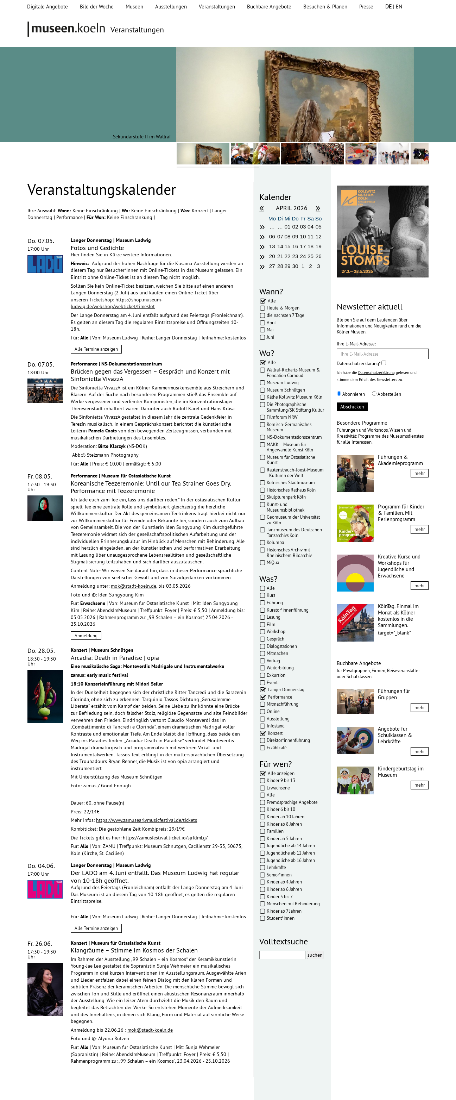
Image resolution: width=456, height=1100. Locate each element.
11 (311, 236)
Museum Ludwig (283, 382)
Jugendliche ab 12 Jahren (291, 853)
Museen (134, 6)
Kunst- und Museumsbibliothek (285, 507)
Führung (275, 602)
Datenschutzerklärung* (361, 363)
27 (272, 266)
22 (287, 256)
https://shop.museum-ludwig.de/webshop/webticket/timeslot (117, 303)
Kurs (271, 595)
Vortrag (273, 660)
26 (319, 256)
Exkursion (276, 675)
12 (319, 236)
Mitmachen (277, 653)
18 (311, 246)
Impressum (120, 1091)
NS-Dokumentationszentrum (294, 437)
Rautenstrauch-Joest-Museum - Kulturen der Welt (295, 472)
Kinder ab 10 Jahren (285, 816)
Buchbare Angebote (269, 6)
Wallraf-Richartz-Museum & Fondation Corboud (293, 372)
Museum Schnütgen (286, 390)
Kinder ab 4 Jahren (284, 882)
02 (295, 227)
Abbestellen (386, 394)
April (271, 322)
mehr (419, 473)
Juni (270, 337)
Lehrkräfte (276, 867)
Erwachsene (278, 787)
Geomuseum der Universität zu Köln (293, 519)
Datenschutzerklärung (376, 372)
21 (280, 256)
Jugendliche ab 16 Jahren (291, 860)
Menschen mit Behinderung (293, 903)
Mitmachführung (282, 704)
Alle (272, 301)
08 (287, 236)
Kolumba (275, 542)
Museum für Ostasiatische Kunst (291, 459)
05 (319, 227)
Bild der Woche (97, 6)
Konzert (201, 210)
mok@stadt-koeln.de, (134, 586)
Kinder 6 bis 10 (281, 809)
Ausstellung (278, 718)
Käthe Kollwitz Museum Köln (294, 397)
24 (303, 256)
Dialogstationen (282, 646)
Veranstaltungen (217, 6)
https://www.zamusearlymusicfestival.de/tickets (146, 820)
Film (271, 624)
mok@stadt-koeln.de (150, 1030)
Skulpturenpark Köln (286, 497)
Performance (70, 217)
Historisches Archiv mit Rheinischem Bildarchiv (289, 552)
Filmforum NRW (282, 417)
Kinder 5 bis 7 (280, 896)
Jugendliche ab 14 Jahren (291, 845)
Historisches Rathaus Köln (291, 490)
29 (287, 266)
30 (295, 266)
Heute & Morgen (283, 308)
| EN (393, 6)
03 (303, 227)
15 (287, 246)
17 (303, 246)
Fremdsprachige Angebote (292, 802)
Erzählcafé (277, 747)
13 (272, 246)
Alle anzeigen (281, 773)
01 (287, 227)
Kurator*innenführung (288, 610)
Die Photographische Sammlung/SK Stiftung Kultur (295, 407)
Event (272, 682)
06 (272, 236)
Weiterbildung (280, 667)
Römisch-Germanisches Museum (289, 427)
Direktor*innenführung (288, 740)
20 (272, 256)
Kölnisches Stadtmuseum (291, 482)
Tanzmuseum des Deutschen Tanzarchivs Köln (294, 532)
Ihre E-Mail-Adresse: (356, 343)
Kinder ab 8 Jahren (284, 824)
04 (311, 227)
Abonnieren (351, 394)
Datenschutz (152, 1091)
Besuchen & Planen (325, 6)
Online (273, 711)
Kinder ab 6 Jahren (284, 889)
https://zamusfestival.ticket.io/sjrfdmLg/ (165, 838)
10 (303, 236)
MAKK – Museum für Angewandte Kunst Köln (290, 447)
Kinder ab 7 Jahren (284, 911)
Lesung (273, 617)
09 (295, 236)
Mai (270, 329)
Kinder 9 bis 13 (281, 780)
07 (280, 236)
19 (319, 246)
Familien (275, 831)
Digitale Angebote (47, 6)
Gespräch (275, 639)
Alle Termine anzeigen (96, 349)
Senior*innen (279, 874)
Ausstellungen (171, 6)
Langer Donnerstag (286, 689)
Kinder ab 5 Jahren (284, 838)
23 (295, 256)
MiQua (273, 562)
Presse (366, 6)
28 (280, 266)
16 (295, 246)
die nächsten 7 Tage (285, 315)
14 (280, 246)
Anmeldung (86, 635)
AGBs (178, 1091)
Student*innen (280, 918)
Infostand (276, 726)
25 (311, 256)
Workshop (276, 631)
